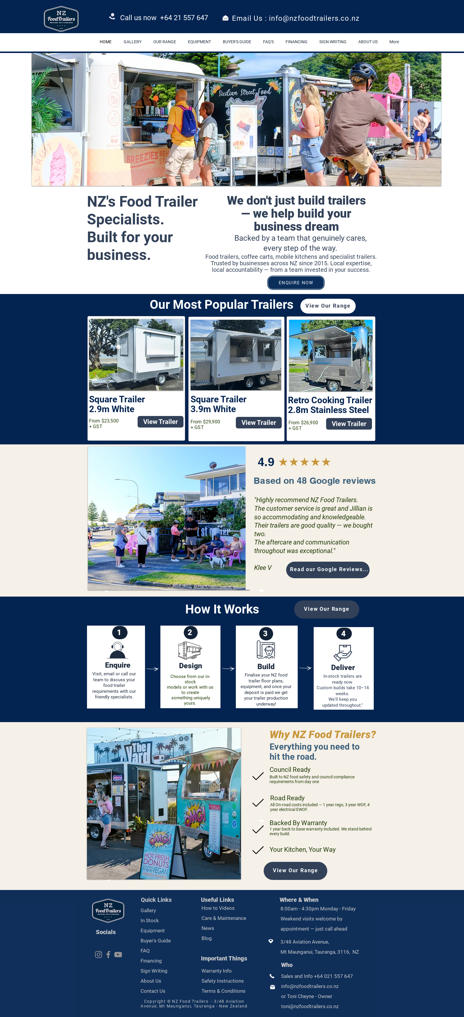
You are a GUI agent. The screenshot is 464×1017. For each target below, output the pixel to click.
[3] (266, 633)
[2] (191, 632)
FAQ (145, 951)
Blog (207, 938)
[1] (120, 632)
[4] (344, 634)
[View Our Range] (328, 306)
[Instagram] (98, 954)
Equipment (153, 931)
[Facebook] (108, 954)
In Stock (150, 920)
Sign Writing (154, 971)
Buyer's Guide (156, 941)
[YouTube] (118, 954)
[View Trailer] (160, 422)
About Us (151, 981)
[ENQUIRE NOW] (296, 282)
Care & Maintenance (224, 918)
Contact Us (153, 991)
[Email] (225, 17)
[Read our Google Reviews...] (328, 570)
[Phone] (112, 17)
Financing (151, 961)
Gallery (149, 910)
